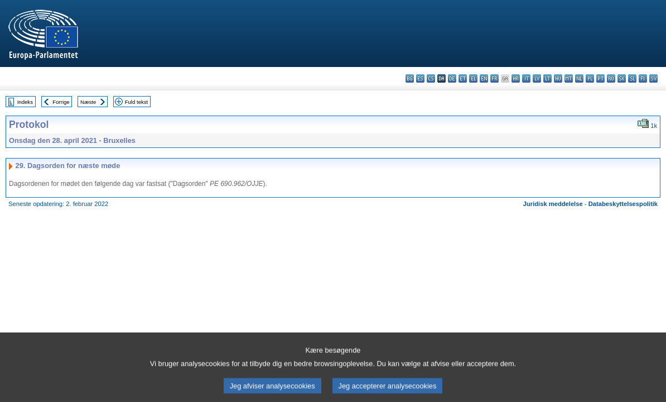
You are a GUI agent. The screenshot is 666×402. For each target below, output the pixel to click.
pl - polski (590, 78)
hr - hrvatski (515, 78)
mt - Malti (568, 78)
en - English (484, 78)
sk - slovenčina (621, 78)
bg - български (410, 78)
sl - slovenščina (632, 78)
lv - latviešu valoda (537, 78)
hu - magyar (558, 78)
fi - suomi (643, 78)
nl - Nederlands (579, 78)
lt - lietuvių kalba (547, 78)
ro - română (611, 78)
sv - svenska (653, 78)
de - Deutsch (452, 78)
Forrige (60, 102)
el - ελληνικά (473, 78)
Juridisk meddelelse (553, 203)
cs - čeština (431, 78)
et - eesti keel (463, 78)
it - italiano (526, 78)
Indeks (25, 102)
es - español (420, 78)
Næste (88, 102)
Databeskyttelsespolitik (623, 203)
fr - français (494, 78)
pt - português (600, 78)
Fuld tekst (136, 102)
